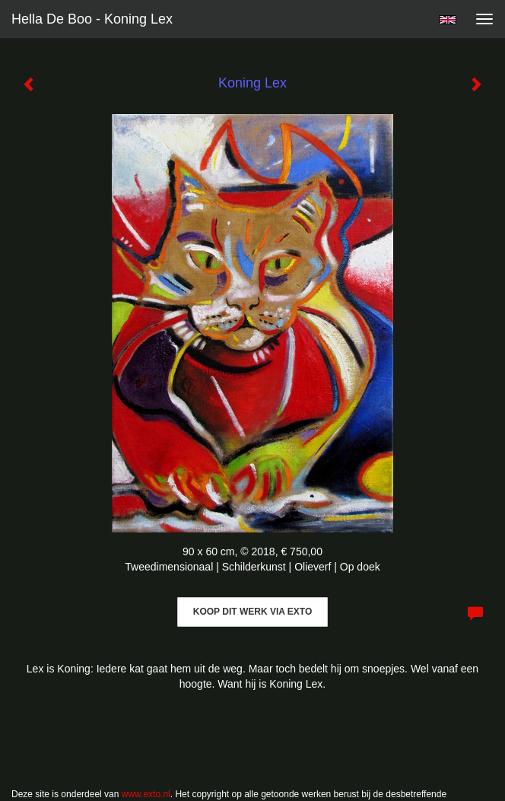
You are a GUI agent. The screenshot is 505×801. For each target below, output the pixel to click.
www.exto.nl (146, 794)
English (447, 19)
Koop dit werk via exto (252, 611)
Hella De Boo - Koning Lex (92, 19)
